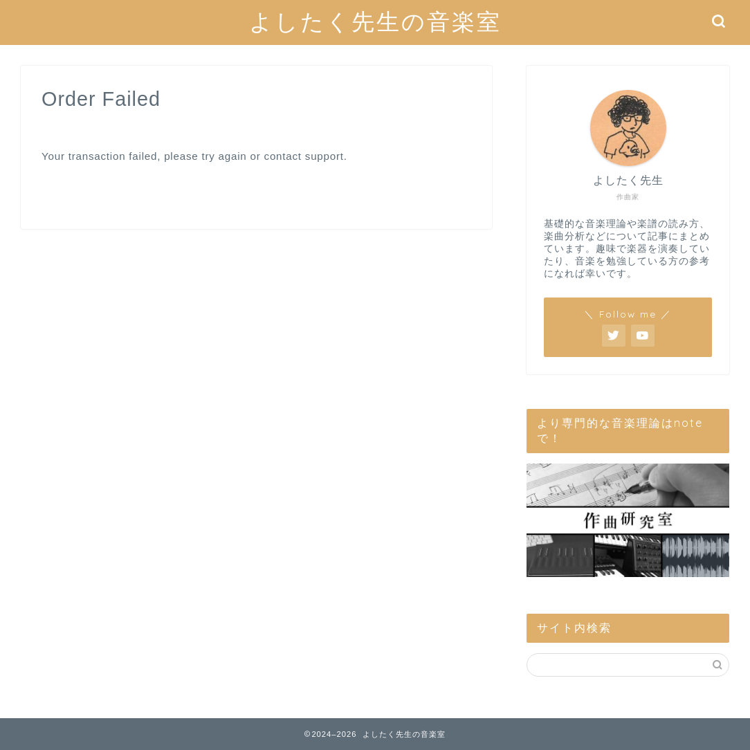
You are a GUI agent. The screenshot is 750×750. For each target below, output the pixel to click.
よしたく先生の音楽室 (375, 21)
